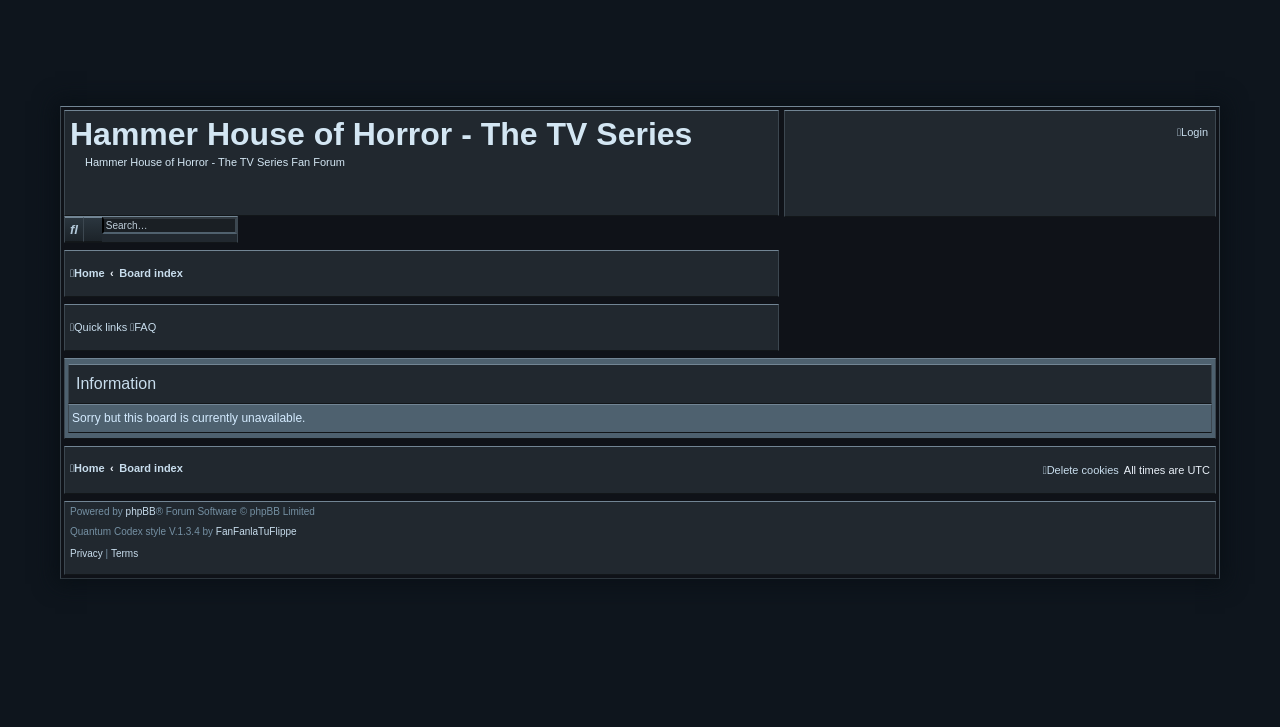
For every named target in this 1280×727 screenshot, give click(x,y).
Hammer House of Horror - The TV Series (381, 134)
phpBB (141, 512)
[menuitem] (1192, 132)
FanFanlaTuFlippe (256, 532)
